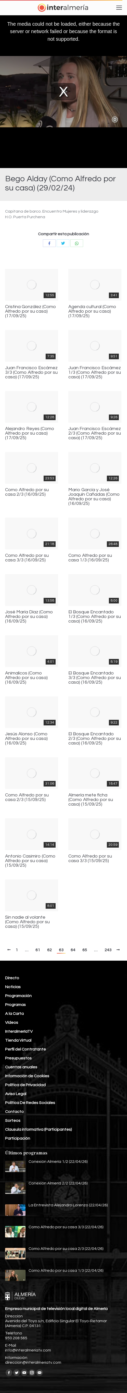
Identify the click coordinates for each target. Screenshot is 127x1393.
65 (84, 950)
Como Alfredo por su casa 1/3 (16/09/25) (90, 557)
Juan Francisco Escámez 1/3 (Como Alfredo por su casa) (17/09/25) (94, 372)
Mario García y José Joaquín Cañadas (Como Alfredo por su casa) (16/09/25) (94, 497)
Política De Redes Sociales (30, 1103)
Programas (15, 1005)
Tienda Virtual (18, 1040)
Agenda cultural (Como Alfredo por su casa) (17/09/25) (92, 311)
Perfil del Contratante (25, 1049)
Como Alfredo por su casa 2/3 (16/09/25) (27, 492)
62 (49, 950)
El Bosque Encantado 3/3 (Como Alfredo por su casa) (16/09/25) (94, 678)
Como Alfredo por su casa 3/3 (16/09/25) (27, 557)
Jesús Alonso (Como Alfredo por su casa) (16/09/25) (26, 739)
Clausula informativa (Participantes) (38, 1129)
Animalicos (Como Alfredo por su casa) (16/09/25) (26, 678)
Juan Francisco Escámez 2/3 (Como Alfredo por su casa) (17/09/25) (94, 433)
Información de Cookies (27, 1076)
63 (61, 950)
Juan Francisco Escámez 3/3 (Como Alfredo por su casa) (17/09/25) (31, 372)
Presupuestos (18, 1058)
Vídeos (11, 1022)
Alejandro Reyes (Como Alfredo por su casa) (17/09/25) (29, 433)
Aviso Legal (15, 1094)
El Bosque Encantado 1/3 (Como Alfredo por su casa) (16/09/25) (94, 617)
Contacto (14, 1112)
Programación (18, 996)
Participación (17, 1138)
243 (108, 950)
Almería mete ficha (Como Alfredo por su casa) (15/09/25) (90, 800)
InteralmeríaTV (19, 1031)
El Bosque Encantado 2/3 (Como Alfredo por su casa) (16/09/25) (94, 739)
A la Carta (14, 1014)
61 (37, 950)
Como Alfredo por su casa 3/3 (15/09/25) (90, 858)
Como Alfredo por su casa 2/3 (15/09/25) (27, 797)
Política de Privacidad (25, 1085)
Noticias (13, 987)
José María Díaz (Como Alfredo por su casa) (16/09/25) (29, 617)
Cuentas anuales (21, 1067)
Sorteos (12, 1121)
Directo (12, 978)
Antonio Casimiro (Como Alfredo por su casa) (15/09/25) (30, 861)
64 (73, 950)
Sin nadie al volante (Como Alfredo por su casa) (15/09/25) (27, 922)
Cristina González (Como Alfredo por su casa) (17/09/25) (30, 311)
